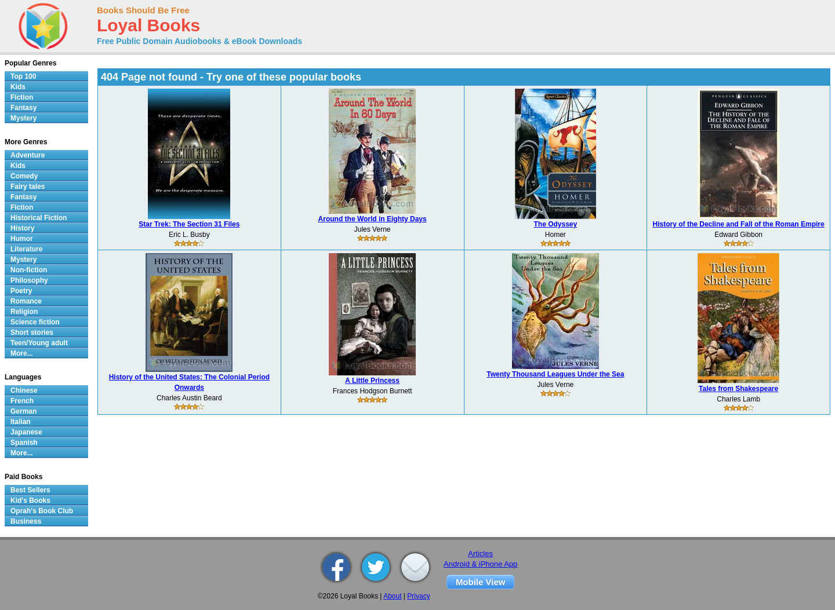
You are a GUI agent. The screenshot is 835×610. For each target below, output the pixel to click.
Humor (21, 239)
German (23, 411)
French (22, 401)
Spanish (24, 443)
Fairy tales (27, 186)
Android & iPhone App (480, 564)
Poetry (21, 291)
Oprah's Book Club (41, 511)
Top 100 (23, 76)
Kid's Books (30, 500)
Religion (24, 312)
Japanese (26, 432)
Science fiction (35, 322)
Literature (26, 249)
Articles (480, 553)
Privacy (418, 596)
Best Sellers (30, 490)
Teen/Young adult (39, 343)
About (392, 596)
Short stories (31, 332)
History (22, 228)
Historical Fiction (38, 218)
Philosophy (29, 280)
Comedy (24, 176)
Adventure (27, 155)
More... (21, 353)
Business (25, 521)
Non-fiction (28, 270)
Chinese (24, 390)
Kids (18, 87)
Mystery (23, 118)
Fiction (21, 97)
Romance (26, 301)
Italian (20, 422)
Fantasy (23, 108)
